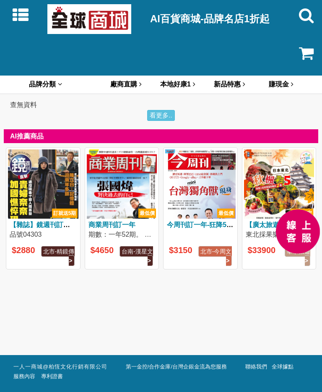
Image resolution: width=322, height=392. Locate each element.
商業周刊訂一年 (111, 224)
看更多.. (161, 115)
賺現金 (281, 84)
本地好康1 (177, 84)
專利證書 (52, 376)
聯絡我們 (257, 367)
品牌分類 (45, 84)
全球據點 (284, 367)
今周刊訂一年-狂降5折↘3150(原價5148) (227, 224)
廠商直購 (126, 84)
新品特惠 (229, 84)
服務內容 (26, 376)
